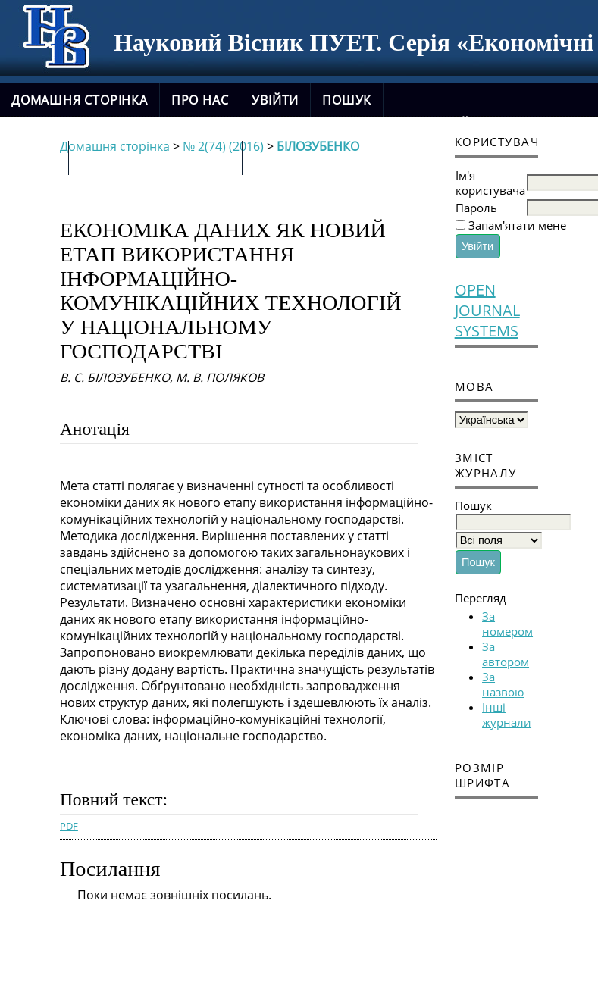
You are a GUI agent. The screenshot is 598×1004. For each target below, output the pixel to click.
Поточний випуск (460, 123)
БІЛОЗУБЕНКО (318, 146)
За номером (507, 623)
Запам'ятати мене (517, 225)
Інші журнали (506, 714)
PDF (69, 826)
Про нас (200, 100)
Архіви (34, 157)
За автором (505, 654)
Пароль (476, 207)
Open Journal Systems (487, 310)
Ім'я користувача (490, 182)
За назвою (503, 684)
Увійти (275, 100)
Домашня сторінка (79, 100)
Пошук (346, 100)
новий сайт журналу (155, 157)
